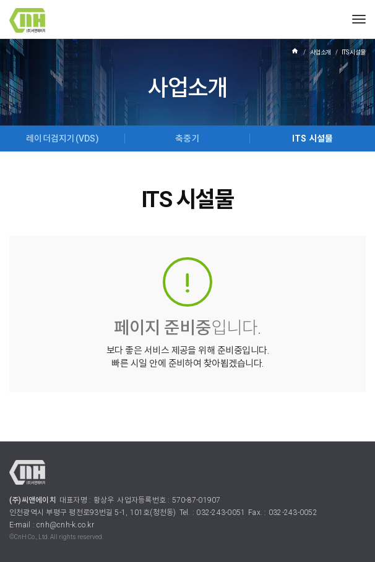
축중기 (187, 138)
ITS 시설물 (313, 138)
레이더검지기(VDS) (62, 138)
